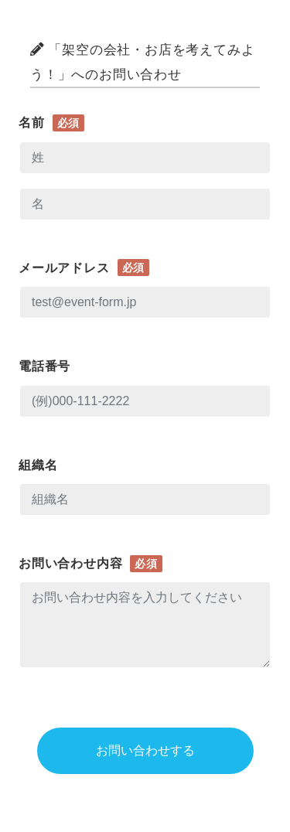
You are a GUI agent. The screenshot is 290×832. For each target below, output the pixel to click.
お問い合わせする (145, 750)
